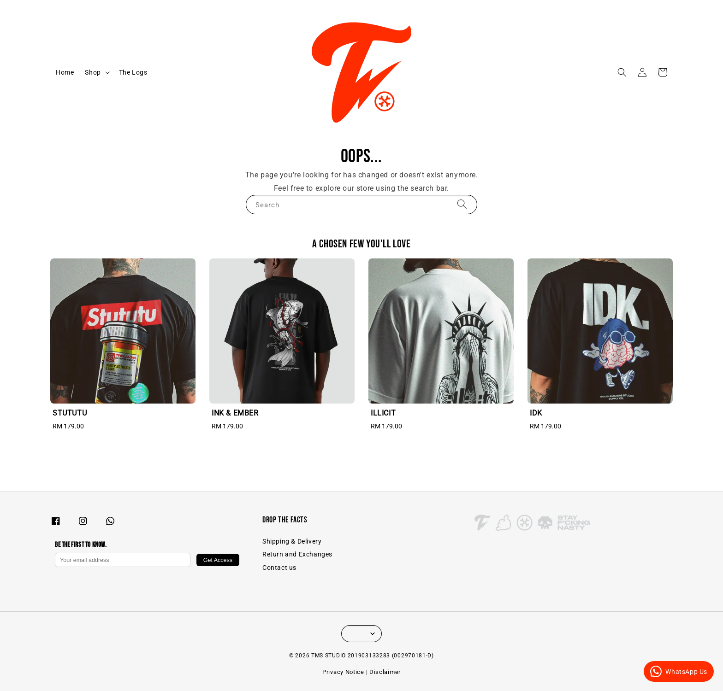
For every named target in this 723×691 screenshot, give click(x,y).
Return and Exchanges (297, 554)
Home (65, 72)
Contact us (279, 567)
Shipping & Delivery (291, 541)
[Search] (462, 204)
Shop (93, 72)
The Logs (133, 72)
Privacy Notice (343, 671)
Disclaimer (385, 671)
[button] (622, 72)
